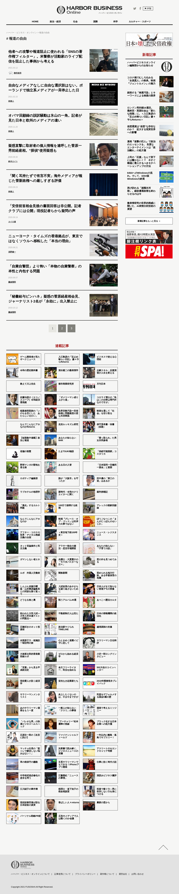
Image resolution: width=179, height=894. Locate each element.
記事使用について (62, 874)
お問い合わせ (137, 874)
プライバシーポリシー (85, 874)
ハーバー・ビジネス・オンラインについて (30, 874)
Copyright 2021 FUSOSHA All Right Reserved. (32, 887)
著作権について (107, 874)
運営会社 (123, 874)
